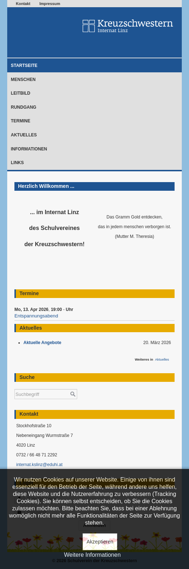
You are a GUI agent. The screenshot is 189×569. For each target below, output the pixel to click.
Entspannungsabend (36, 316)
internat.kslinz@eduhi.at (39, 464)
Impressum (49, 3)
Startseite (24, 65)
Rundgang (23, 107)
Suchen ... (14, 385)
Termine (20, 120)
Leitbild (20, 93)
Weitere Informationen (92, 555)
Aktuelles (24, 134)
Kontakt (23, 3)
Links (17, 162)
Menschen (23, 79)
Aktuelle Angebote (43, 342)
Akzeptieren (100, 542)
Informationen (29, 149)
